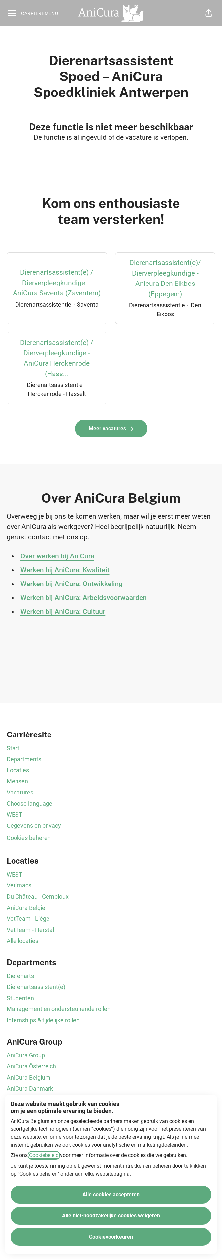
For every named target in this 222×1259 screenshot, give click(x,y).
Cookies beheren (29, 837)
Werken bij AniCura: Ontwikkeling (71, 584)
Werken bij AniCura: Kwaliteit (65, 570)
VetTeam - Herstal (30, 929)
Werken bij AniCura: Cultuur (62, 611)
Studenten (20, 998)
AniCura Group (26, 1055)
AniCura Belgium (28, 1077)
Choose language (29, 803)
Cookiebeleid (44, 1155)
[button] (209, 13)
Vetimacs (19, 885)
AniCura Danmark (30, 1088)
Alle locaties (22, 940)
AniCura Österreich (31, 1066)
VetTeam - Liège (28, 918)
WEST (14, 814)
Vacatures (20, 792)
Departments (24, 759)
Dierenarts (20, 976)
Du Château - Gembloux (38, 896)
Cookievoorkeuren (111, 1237)
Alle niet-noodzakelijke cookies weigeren (111, 1216)
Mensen (17, 781)
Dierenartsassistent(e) (36, 986)
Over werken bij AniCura (57, 556)
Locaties (18, 770)
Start (13, 748)
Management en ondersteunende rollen (59, 1008)
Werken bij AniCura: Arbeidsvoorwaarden (83, 598)
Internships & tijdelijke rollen (43, 1020)
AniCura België (26, 907)
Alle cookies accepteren (111, 1194)
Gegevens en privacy (34, 825)
